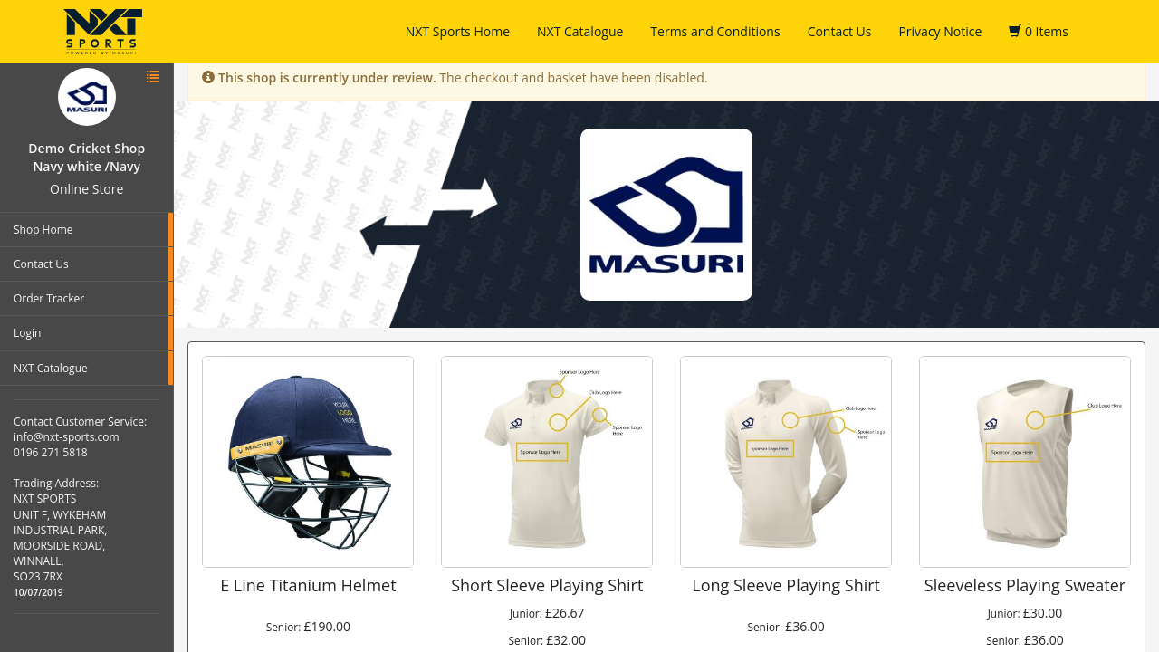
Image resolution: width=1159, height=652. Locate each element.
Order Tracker (49, 298)
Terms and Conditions (715, 31)
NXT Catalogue (580, 31)
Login (27, 332)
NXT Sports (102, 31)
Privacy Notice (940, 31)
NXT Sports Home (458, 31)
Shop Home (43, 229)
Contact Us (840, 31)
